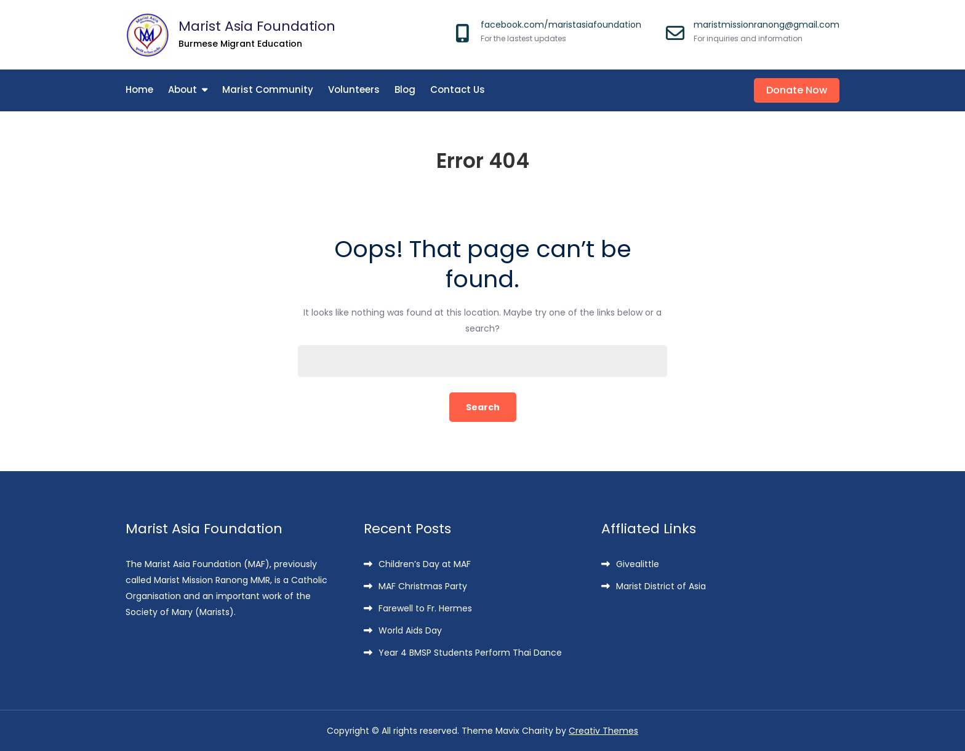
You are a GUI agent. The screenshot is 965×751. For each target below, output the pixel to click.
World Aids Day (410, 630)
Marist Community (267, 89)
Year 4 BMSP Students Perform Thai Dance (470, 652)
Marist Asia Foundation (256, 26)
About (182, 89)
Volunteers (354, 89)
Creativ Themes (603, 731)
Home (139, 89)
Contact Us (457, 89)
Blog (404, 89)
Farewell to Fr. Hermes (425, 608)
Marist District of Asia (661, 586)
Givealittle (637, 564)
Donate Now (796, 90)
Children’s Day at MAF (424, 564)
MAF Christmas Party (422, 586)
